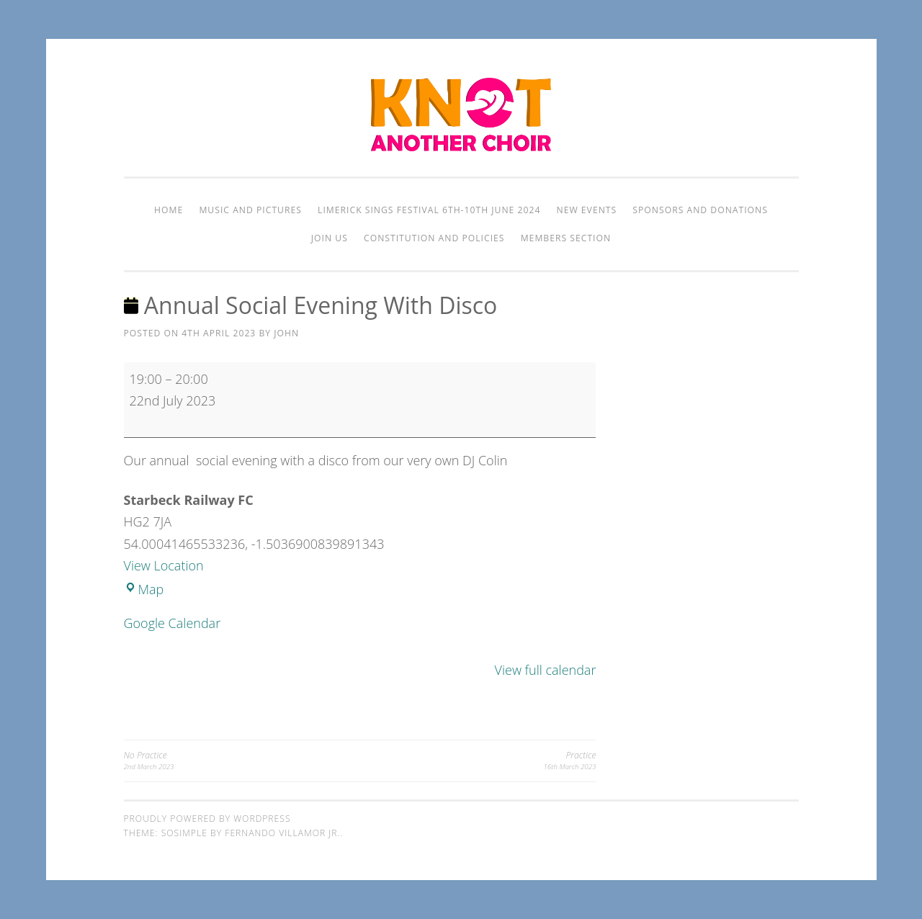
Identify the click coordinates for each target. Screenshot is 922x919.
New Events (587, 210)
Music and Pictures (250, 210)
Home (168, 210)
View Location (164, 565)
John (286, 333)
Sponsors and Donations (700, 210)
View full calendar (545, 669)
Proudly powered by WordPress (207, 818)
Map (144, 589)
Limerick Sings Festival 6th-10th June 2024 (429, 210)
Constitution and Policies (434, 238)
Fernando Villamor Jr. (282, 833)
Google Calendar (172, 623)
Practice (477, 761)
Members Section (566, 238)
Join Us (329, 238)
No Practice (242, 761)
